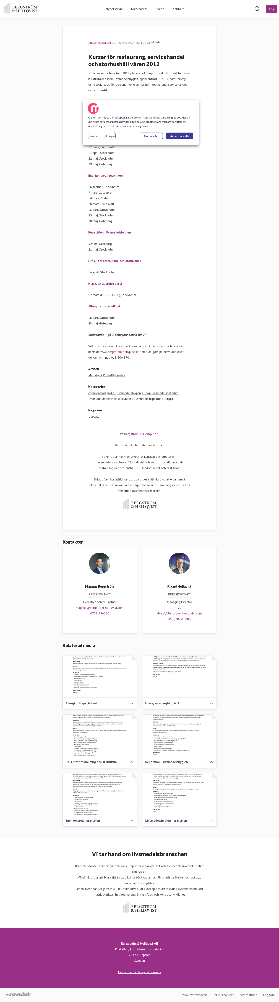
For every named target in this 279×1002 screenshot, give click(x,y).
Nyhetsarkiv (113, 9)
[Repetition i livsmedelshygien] (179, 735)
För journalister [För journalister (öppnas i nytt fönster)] (223, 995)
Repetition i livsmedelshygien (109, 232)
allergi (146, 393)
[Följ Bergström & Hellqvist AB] (271, 9)
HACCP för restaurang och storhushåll (114, 261)
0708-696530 (99, 613)
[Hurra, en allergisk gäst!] (179, 677)
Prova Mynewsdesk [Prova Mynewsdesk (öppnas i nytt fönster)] (193, 995)
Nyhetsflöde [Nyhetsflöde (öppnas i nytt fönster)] (248, 995)
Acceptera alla (179, 136)
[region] (141, 122)
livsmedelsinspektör (147, 399)
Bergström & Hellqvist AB (142, 434)
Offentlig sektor (114, 375)
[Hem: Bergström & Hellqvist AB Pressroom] (20, 9)
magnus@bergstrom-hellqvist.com (99, 608)
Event (159, 9)
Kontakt (178, 9)
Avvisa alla (151, 136)
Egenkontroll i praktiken (105, 175)
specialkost (125, 399)
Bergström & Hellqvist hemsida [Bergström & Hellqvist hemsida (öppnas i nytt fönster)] (139, 972)
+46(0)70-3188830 (179, 619)
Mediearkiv (139, 9)
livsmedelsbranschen (102, 399)
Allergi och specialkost (104, 306)
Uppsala (93, 416)
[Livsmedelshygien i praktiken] (179, 794)
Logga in (269, 995)
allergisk (168, 399)
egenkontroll (97, 393)
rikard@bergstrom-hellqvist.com (179, 613)
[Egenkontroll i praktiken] (100, 794)
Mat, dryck (95, 375)
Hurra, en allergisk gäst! (105, 283)
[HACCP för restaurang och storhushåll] (100, 735)
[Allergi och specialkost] (100, 677)
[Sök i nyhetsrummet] (257, 9)
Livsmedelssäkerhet (165, 393)
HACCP (111, 393)
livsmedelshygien (129, 393)
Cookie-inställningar (101, 136)
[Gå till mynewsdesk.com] (18, 995)
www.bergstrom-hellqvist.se (119, 352)
